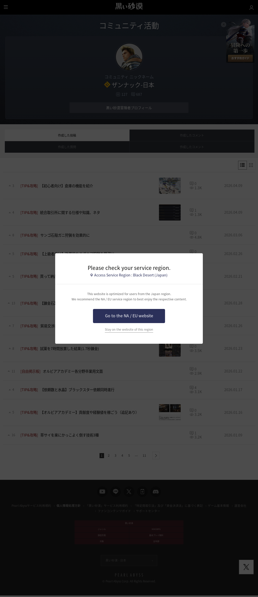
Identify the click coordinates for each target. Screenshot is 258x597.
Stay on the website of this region (129, 329)
